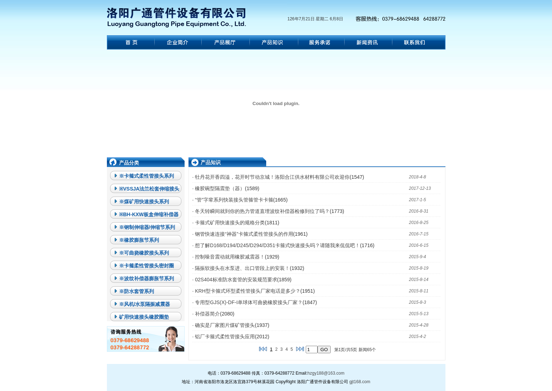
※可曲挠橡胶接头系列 (144, 253)
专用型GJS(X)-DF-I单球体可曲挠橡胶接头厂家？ (249, 302)
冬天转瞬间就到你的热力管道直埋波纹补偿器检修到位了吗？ (262, 211)
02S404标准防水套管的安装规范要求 (236, 279)
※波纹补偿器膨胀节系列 (146, 278)
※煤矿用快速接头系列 (144, 201)
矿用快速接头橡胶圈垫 (144, 317)
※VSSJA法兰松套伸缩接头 (149, 189)
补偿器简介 (207, 314)
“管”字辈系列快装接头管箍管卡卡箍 (234, 200)
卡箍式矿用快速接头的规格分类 (230, 222)
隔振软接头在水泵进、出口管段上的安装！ (242, 268)
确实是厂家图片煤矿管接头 (225, 325)
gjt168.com (359, 381)
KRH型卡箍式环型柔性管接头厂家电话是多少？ (247, 291)
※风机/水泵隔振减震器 (144, 304)
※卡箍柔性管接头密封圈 (146, 266)
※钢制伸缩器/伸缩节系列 (147, 227)
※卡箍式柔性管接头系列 (146, 176)
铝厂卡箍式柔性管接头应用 (225, 336)
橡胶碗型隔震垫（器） (220, 188)
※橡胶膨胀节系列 (139, 240)
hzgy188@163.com (326, 373)
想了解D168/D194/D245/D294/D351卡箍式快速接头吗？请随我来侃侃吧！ (277, 245)
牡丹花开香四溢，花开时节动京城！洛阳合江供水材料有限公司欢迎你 (272, 177)
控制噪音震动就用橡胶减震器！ (230, 257)
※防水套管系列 (136, 291)
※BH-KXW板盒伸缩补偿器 (149, 214)
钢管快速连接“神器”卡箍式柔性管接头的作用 (244, 234)
